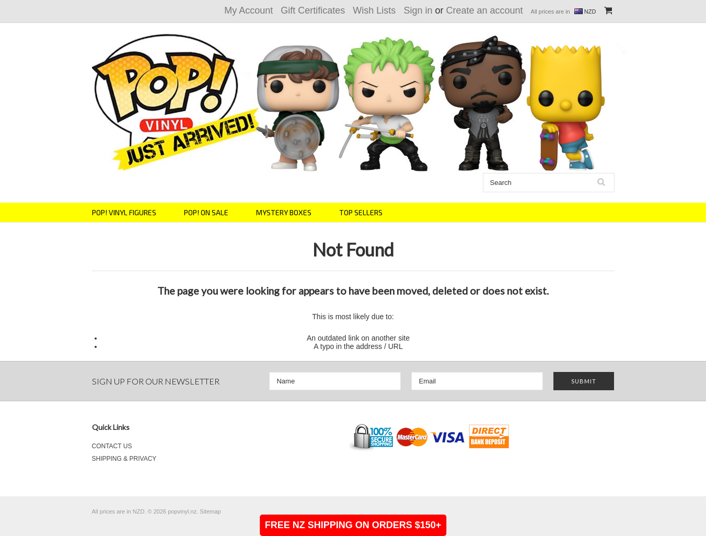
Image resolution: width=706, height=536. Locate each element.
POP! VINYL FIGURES (124, 212)
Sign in (417, 10)
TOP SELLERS (361, 212)
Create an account (484, 10)
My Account (248, 10)
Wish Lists (374, 10)
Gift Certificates (313, 10)
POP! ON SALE (206, 212)
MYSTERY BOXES (283, 212)
